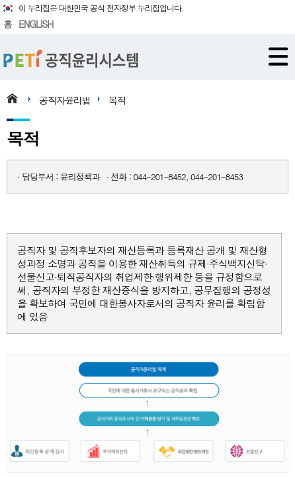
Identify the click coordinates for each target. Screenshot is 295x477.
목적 (117, 100)
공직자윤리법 (65, 100)
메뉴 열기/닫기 (278, 56)
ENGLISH (36, 23)
